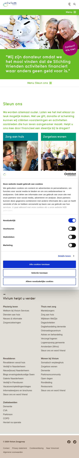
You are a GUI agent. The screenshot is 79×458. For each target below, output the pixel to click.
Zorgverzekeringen (12, 322)
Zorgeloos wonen (49, 366)
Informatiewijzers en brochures (17, 390)
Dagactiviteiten (48, 322)
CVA (5, 410)
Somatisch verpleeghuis (52, 362)
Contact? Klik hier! (70, 48)
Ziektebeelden (10, 402)
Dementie (45, 370)
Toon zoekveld (74, 5)
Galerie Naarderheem (13, 378)
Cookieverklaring (36, 448)
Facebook (68, 441)
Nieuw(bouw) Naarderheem (16, 370)
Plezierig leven (10, 307)
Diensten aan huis (11, 314)
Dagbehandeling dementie (53, 326)
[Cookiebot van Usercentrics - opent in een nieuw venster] (64, 174)
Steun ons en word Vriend (53, 350)
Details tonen (64, 256)
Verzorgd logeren (49, 338)
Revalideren (9, 358)
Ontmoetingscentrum (51, 330)
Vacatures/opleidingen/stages (17, 386)
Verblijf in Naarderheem (14, 366)
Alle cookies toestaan (39, 264)
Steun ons (41, 83)
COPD (6, 418)
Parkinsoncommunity (51, 374)
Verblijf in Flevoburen (13, 382)
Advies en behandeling (52, 334)
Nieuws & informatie (12, 318)
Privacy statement (19, 448)
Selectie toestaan (39, 273)
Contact (6, 448)
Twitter (74, 441)
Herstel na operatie (12, 422)
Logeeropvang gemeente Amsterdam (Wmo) (53, 344)
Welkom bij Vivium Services (16, 311)
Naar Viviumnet (52, 448)
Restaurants (46, 386)
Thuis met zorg (48, 307)
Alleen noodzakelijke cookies (39, 281)
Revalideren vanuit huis (14, 362)
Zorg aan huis (47, 314)
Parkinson (8, 414)
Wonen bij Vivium (50, 358)
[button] (69, 4)
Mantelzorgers (47, 311)
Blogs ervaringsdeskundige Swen (19, 374)
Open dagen (47, 378)
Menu (71, 12)
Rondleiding (46, 382)
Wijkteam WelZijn (49, 318)
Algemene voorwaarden (13, 452)
